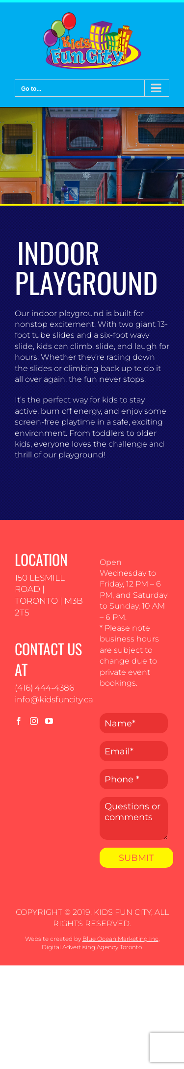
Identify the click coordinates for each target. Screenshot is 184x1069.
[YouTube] (49, 721)
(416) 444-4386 (44, 688)
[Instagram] (34, 721)
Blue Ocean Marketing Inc (120, 938)
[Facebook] (19, 721)
